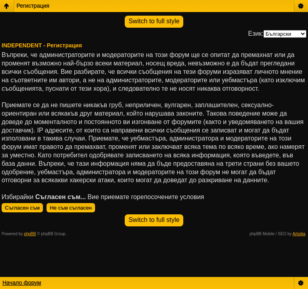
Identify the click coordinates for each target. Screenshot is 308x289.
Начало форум (21, 282)
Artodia (299, 234)
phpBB (30, 234)
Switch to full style (153, 21)
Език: (255, 33)
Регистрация (32, 5)
